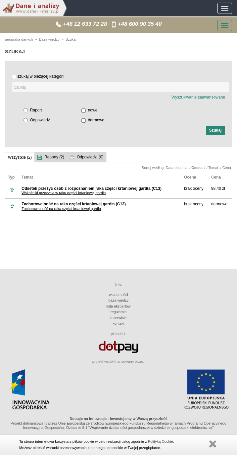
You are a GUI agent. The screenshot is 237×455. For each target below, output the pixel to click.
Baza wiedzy (49, 39)
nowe (93, 110)
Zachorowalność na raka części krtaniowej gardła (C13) (74, 204)
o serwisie (119, 318)
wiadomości (118, 295)
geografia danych (19, 39)
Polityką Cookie (160, 441)
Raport (36, 110)
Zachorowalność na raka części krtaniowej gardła (61, 209)
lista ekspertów (119, 306)
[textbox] (120, 87)
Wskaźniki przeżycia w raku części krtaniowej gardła (64, 193)
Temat (213, 168)
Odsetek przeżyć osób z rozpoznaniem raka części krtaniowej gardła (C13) (92, 188)
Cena (227, 168)
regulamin (118, 312)
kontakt (118, 323)
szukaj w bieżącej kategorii (40, 76)
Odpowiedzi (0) (90, 157)
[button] (215, 130)
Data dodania (177, 168)
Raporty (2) (54, 157)
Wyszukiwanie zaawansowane (198, 97)
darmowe (96, 120)
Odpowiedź (40, 120)
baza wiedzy (119, 300)
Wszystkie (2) (20, 157)
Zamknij (212, 444)
